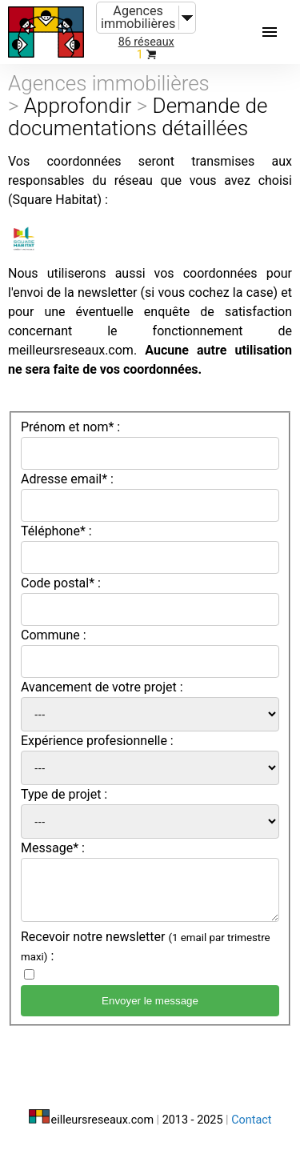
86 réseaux (146, 42)
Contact (251, 1120)
